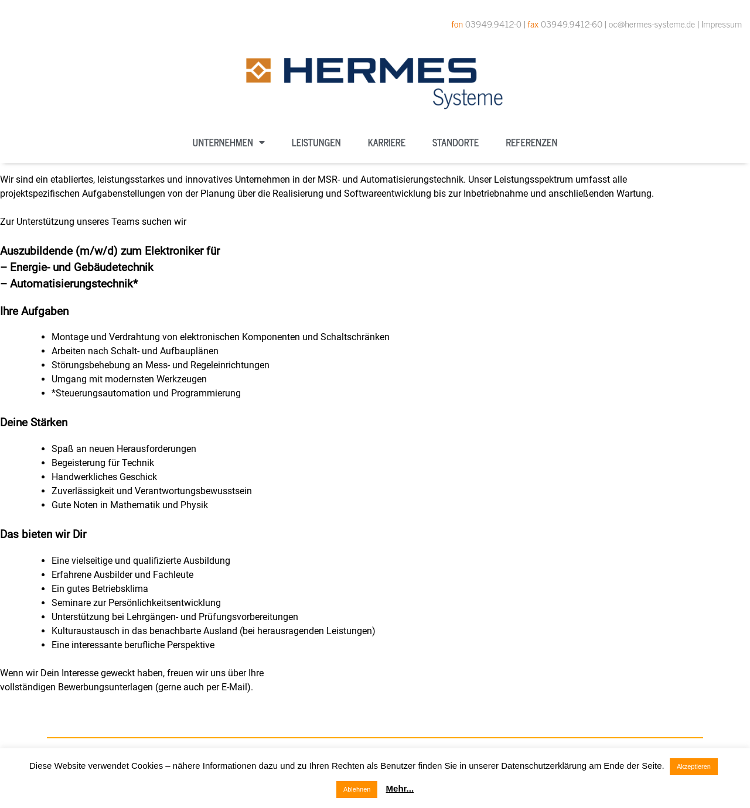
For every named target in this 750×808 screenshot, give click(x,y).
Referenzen (531, 142)
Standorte (455, 142)
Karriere (386, 142)
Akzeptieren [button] (694, 766)
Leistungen (316, 142)
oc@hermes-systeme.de (652, 23)
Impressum (721, 23)
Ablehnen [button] (357, 789)
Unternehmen (229, 142)
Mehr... (400, 788)
